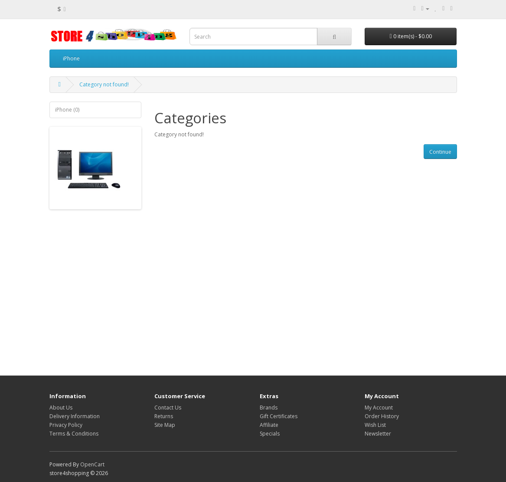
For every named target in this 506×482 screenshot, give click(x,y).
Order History (382, 416)
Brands (268, 407)
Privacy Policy (65, 425)
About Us (60, 407)
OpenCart (92, 464)
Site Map (164, 425)
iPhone (71, 58)
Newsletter (378, 433)
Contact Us (167, 407)
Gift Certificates (278, 416)
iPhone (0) (67, 109)
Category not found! (104, 84)
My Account (379, 407)
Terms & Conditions (73, 433)
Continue (440, 151)
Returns (163, 416)
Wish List (375, 425)
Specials (270, 433)
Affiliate (269, 425)
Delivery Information (74, 416)
